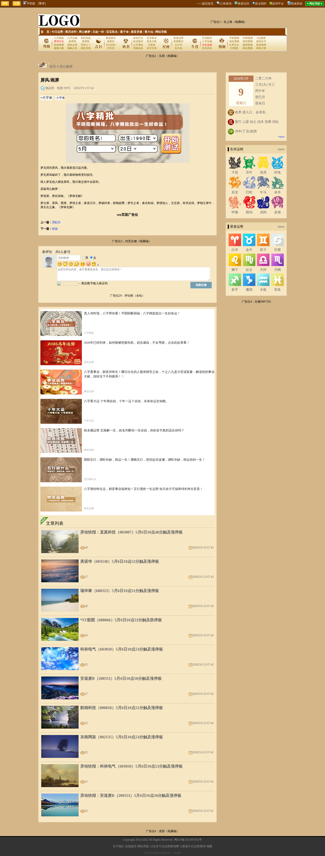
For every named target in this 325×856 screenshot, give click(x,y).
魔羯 (249, 289)
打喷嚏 (234, 48)
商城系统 (296, 3)
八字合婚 (72, 38)
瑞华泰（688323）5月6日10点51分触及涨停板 (119, 591)
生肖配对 (207, 38)
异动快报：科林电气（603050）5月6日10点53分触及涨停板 (131, 766)
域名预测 (234, 41)
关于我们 (118, 846)
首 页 (45, 31)
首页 (52, 66)
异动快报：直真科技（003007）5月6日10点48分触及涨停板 (131, 532)
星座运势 (178, 38)
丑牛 (249, 172)
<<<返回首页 (205, 3)
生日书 (178, 44)
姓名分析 (152, 41)
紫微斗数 (59, 48)
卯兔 (277, 172)
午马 (263, 192)
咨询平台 (278, 3)
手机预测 (234, 38)
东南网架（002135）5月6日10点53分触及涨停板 (121, 737)
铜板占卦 (72, 48)
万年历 (110, 48)
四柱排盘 (86, 38)
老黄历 (110, 41)
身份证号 (261, 41)
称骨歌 (86, 41)
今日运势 (57, 31)
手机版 (29, 3)
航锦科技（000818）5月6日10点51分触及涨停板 (121, 708)
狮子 (235, 269)
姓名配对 (138, 41)
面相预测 (59, 44)
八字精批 (59, 38)
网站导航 (161, 31)
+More (281, 136)
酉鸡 (249, 212)
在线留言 (131, 846)
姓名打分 (138, 38)
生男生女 (234, 44)
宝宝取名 (112, 31)
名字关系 (152, 48)
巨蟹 (277, 250)
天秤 (263, 269)
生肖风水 (207, 48)
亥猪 (277, 212)
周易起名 (138, 48)
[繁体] (42, 3)
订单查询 (226, 3)
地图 (209, 846)
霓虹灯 (56, 222)
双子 (263, 250)
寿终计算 (261, 48)
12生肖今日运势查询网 (164, 846)
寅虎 (263, 172)
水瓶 (263, 289)
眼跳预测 (248, 44)
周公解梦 (84, 31)
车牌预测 (248, 38)
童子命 (124, 31)
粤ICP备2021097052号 (188, 839)
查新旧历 (243, 3)
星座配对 (178, 41)
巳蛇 (249, 192)
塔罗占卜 (86, 44)
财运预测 (248, 48)
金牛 (249, 250)
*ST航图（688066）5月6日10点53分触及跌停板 (121, 620)
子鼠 (235, 172)
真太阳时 (261, 3)
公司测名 (138, 44)
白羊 (235, 250)
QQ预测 (261, 38)
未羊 (277, 192)
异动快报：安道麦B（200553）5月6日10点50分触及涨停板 (130, 795)
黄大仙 (148, 31)
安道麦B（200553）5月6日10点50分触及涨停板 (121, 678)
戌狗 (263, 212)
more (281, 149)
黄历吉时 (71, 31)
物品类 (49, 88)
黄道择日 (111, 38)
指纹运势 (72, 44)
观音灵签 (136, 31)
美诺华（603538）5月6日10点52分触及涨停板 (119, 561)
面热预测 (261, 44)
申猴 (235, 212)
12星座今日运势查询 (192, 846)
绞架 (55, 228)
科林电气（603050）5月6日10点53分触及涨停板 (121, 649)
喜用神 (72, 41)
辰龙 (235, 192)
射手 (235, 289)
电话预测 (248, 41)
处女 (249, 269)
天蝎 (277, 269)
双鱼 (277, 289)
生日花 (178, 48)
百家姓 (151, 44)
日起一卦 (98, 31)
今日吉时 (111, 44)
